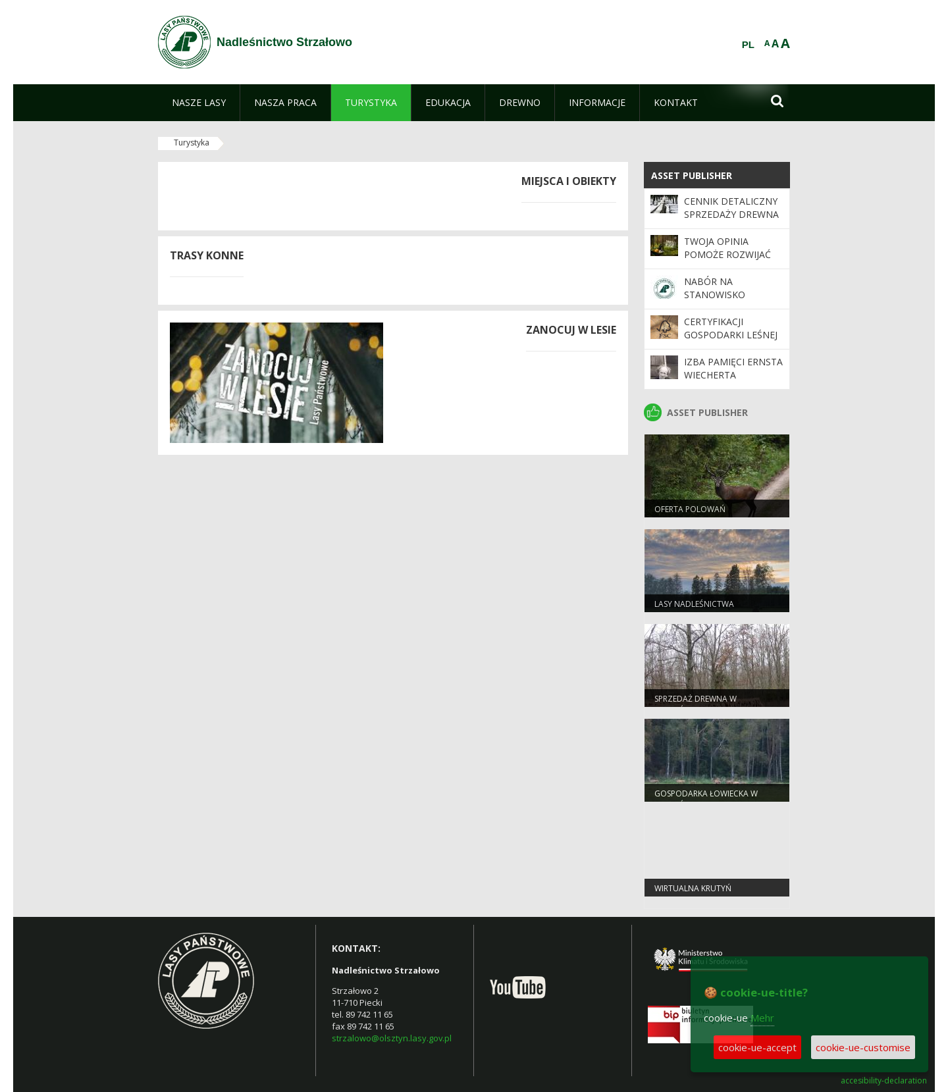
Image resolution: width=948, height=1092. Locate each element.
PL (748, 44)
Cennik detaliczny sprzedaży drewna (731, 208)
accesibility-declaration (884, 1080)
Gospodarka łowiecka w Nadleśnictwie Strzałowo (709, 799)
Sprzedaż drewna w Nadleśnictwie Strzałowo (709, 704)
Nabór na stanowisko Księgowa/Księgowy (732, 295)
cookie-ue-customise (863, 1047)
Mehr (762, 1017)
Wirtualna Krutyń (692, 888)
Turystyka (191, 142)
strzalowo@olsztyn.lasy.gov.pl (392, 1038)
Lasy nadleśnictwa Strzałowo (694, 609)
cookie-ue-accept (757, 1047)
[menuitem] (199, 102)
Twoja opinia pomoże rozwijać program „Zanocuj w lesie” (731, 261)
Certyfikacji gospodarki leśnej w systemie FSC (730, 335)
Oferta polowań (689, 509)
